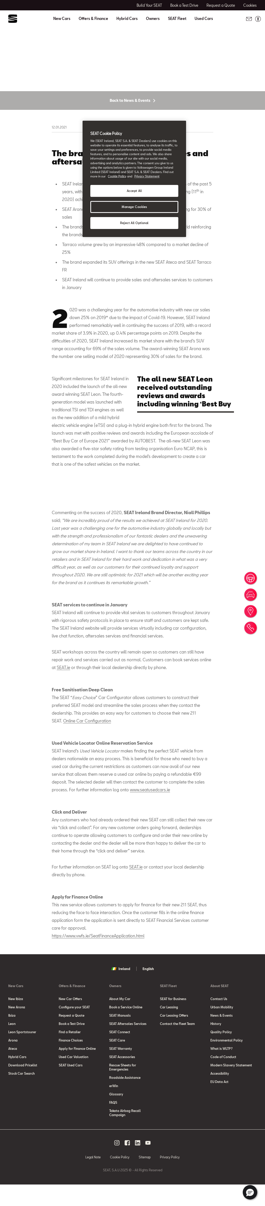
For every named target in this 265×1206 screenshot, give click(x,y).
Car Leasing (169, 1028)
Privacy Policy (170, 1178)
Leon (12, 1045)
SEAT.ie (63, 688)
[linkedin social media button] (138, 1164)
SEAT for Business (173, 1020)
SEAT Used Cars (71, 1086)
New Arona (16, 1028)
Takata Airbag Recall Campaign (125, 1134)
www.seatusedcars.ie (150, 810)
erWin (113, 1107)
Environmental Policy (226, 1061)
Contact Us (218, 1020)
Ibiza (12, 1036)
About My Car (119, 1020)
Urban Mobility (221, 1028)
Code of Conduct (223, 1078)
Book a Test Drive (72, 1045)
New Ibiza (15, 1020)
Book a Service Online (125, 1028)
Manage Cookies (134, 207)
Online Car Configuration (87, 742)
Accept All (134, 190)
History (215, 1045)
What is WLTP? (221, 1070)
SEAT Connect (119, 1053)
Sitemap (145, 1178)
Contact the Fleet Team (177, 1045)
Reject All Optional (134, 223)
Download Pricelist (22, 1086)
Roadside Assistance (125, 1099)
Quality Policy (221, 1053)
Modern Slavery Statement (231, 1086)
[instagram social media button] (117, 1164)
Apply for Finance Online (77, 1070)
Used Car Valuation (73, 1078)
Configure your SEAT (74, 1028)
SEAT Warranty (120, 1070)
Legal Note (93, 1178)
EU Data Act (219, 1103)
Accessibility (219, 1094)
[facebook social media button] (127, 1164)
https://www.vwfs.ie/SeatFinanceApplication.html (98, 956)
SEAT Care (117, 1061)
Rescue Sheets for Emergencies (122, 1088)
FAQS (113, 1123)
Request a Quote (71, 1036)
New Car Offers (70, 1020)
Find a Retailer (70, 1053)
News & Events (221, 1036)
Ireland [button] (120, 990)
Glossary (116, 1115)
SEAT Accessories (122, 1078)
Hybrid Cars (127, 19)
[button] (250, 1192)
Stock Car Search (21, 1094)
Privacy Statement (146, 176)
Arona (13, 1061)
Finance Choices (71, 1061)
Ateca (12, 1070)
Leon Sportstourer (22, 1053)
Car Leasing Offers (174, 1036)
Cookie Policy (119, 1178)
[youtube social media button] (148, 1164)
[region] (134, 179)
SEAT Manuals (120, 1036)
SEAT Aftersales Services (127, 1045)
